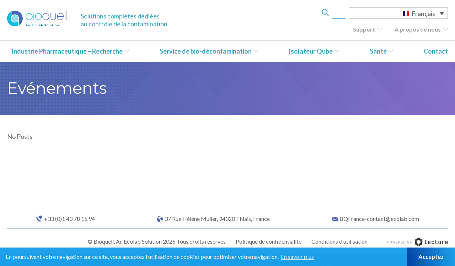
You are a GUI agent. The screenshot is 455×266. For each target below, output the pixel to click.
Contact (436, 51)
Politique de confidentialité (268, 241)
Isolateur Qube (311, 51)
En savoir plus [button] (297, 256)
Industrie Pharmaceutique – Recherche (67, 51)
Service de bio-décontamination (206, 51)
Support (364, 29)
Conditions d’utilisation (339, 241)
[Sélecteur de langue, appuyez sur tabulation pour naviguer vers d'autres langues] (398, 13)
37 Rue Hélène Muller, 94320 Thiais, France (217, 219)
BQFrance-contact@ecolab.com (379, 219)
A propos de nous (418, 29)
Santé (378, 51)
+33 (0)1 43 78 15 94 (69, 219)
